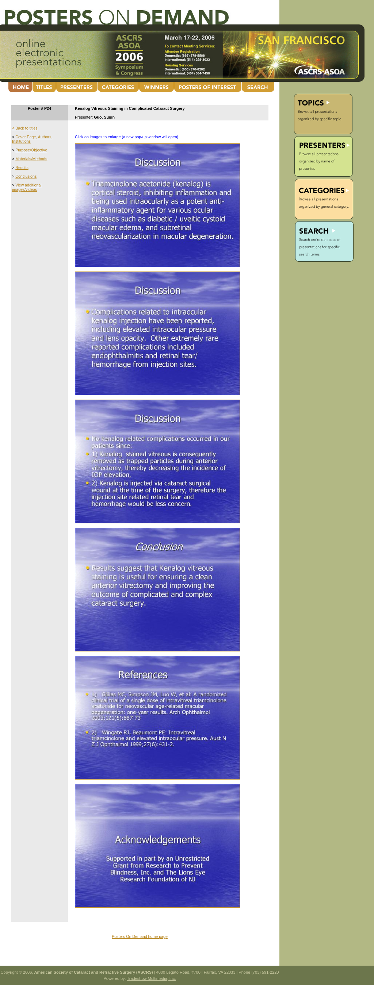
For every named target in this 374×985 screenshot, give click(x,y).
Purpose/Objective (31, 150)
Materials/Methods (31, 159)
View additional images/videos (27, 187)
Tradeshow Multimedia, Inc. (151, 978)
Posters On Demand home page (140, 936)
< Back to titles (25, 128)
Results (21, 167)
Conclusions (26, 176)
